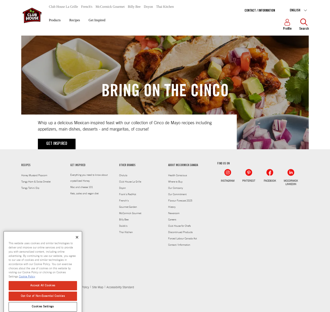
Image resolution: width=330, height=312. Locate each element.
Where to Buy (175, 181)
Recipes (74, 20)
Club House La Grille (63, 6)
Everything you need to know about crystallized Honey (89, 178)
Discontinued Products (180, 232)
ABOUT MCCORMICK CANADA (183, 165)
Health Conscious (177, 175)
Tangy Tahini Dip (30, 188)
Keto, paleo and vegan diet (84, 193)
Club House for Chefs (179, 226)
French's (87, 6)
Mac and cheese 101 (81, 187)
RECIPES (26, 165)
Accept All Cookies (42, 291)
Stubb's (123, 226)
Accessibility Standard (120, 287)
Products (55, 20)
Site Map (97, 287)
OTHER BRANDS (127, 165)
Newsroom (174, 213)
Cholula (123, 175)
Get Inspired (97, 20)
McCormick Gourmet (110, 6)
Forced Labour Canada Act (182, 238)
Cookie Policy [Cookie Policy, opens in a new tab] (27, 282)
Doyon (148, 6)
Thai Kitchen (165, 6)
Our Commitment (177, 194)
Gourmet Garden (128, 207)
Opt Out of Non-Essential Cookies (43, 302)
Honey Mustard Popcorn (34, 175)
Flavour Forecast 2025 (180, 200)
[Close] (77, 243)
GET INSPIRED (56, 144)
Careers (172, 219)
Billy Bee (134, 6)
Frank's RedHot (127, 194)
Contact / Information (260, 10)
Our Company (175, 188)
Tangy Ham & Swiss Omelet (36, 181)
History (172, 207)
